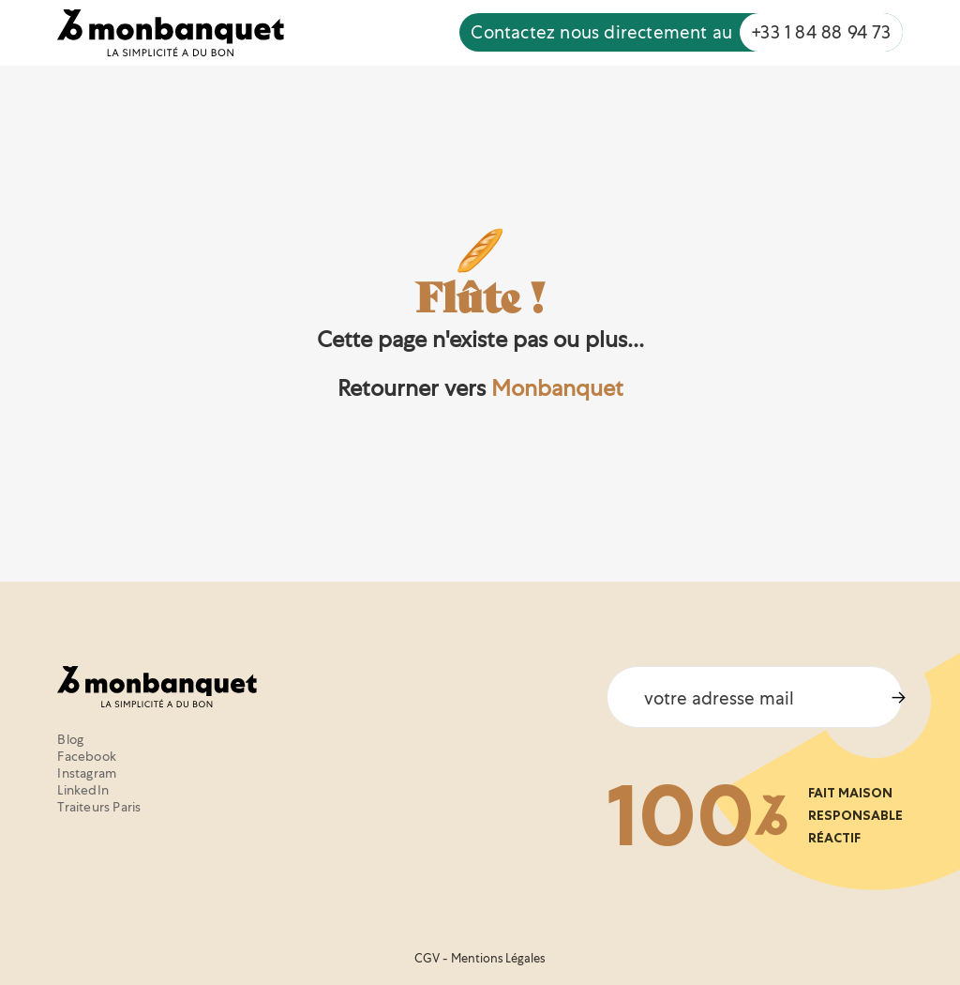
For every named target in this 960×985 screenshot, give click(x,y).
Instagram (86, 773)
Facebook (86, 756)
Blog (70, 739)
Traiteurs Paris (99, 806)
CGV (427, 958)
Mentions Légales (498, 958)
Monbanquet (557, 387)
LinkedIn (83, 789)
